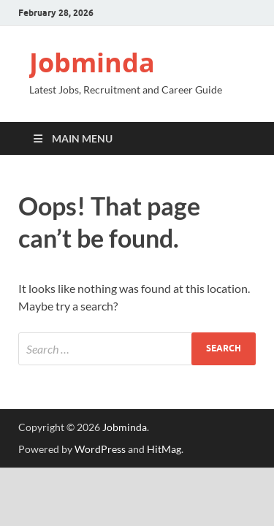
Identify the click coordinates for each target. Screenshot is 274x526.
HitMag (164, 449)
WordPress (100, 449)
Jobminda (92, 62)
